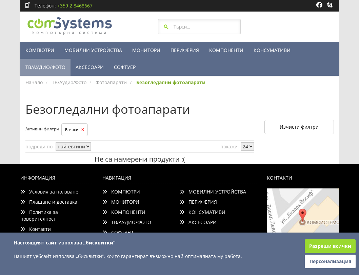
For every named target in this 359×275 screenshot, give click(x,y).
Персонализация (330, 261)
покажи (229, 146)
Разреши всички (330, 246)
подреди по (39, 146)
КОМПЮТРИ (39, 50)
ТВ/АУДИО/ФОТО (45, 67)
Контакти (35, 229)
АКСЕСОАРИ (90, 67)
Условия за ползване (49, 191)
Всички (74, 129)
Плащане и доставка (48, 202)
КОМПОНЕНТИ (226, 50)
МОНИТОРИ (146, 50)
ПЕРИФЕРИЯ (185, 50)
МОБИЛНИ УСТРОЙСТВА (93, 50)
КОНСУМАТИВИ (272, 50)
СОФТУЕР (125, 67)
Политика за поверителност (39, 215)
